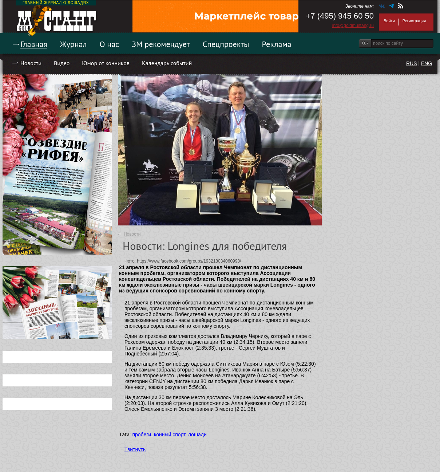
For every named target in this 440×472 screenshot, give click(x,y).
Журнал (73, 44)
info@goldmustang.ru (353, 25)
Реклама (277, 44)
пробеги (141, 434)
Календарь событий (167, 63)
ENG (426, 63)
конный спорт (169, 434)
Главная (33, 44)
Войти (389, 21)
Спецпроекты (226, 44)
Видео (62, 63)
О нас (109, 44)
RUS (411, 63)
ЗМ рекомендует (161, 44)
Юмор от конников (106, 63)
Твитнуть (135, 449)
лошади (197, 434)
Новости (30, 63)
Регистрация (414, 21)
